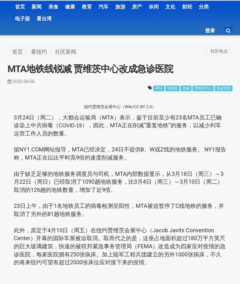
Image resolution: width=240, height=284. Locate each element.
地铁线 (172, 88)
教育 (87, 7)
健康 (70, 7)
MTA (159, 88)
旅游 (120, 7)
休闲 (154, 7)
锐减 (186, 88)
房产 (137, 7)
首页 (20, 7)
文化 (170, 7)
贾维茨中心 (203, 88)
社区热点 (219, 51)
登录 (210, 31)
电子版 (22, 19)
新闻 (37, 7)
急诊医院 (224, 88)
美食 (53, 7)
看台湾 (44, 19)
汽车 (103, 7)
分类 (204, 7)
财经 (187, 7)
